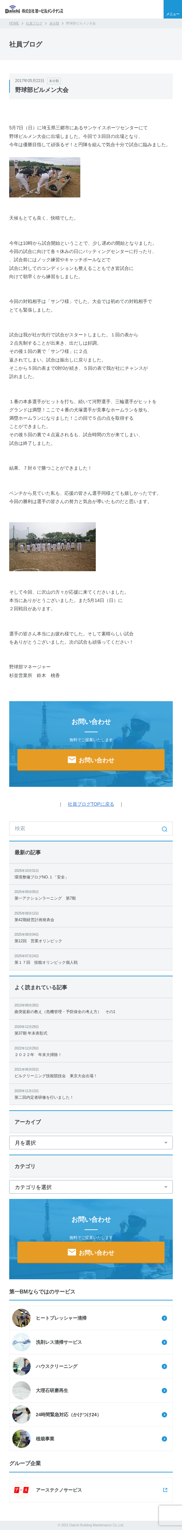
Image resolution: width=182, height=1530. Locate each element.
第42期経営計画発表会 (91, 916)
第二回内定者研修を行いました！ (91, 1094)
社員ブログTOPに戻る (91, 804)
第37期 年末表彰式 (91, 1030)
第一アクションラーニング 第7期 (91, 895)
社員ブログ (34, 23)
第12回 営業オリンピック (91, 937)
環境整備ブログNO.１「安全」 (91, 873)
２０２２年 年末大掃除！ (91, 1051)
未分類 (54, 23)
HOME (14, 23)
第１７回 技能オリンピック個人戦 (91, 959)
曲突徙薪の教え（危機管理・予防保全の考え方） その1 (91, 1008)
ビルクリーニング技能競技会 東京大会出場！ (91, 1072)
